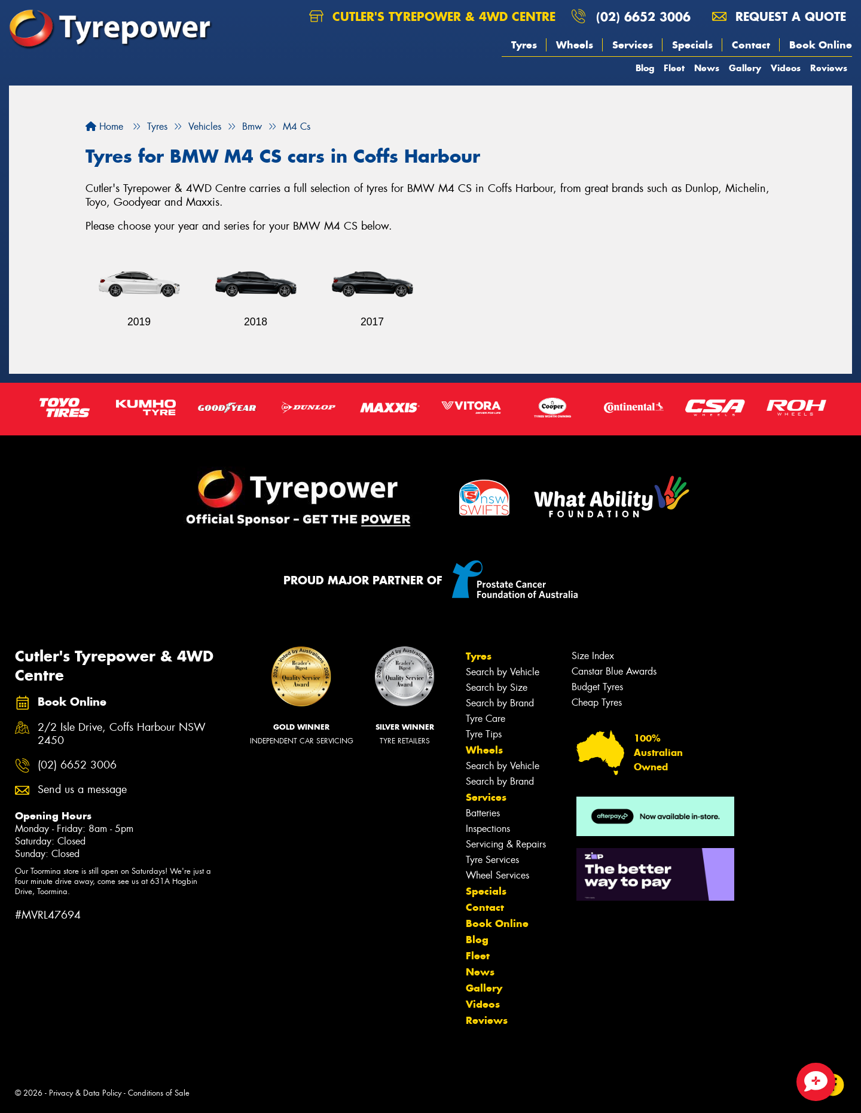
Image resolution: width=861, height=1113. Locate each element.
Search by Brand (500, 703)
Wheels (574, 44)
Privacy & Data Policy (85, 1093)
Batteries (483, 813)
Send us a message (82, 790)
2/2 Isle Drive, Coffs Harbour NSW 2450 (122, 734)
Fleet (674, 68)
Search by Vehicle (502, 672)
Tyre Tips (484, 734)
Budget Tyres (597, 687)
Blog (645, 68)
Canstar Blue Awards (614, 671)
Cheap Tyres (597, 702)
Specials (692, 44)
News (706, 68)
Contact (751, 44)
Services (632, 44)
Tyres (524, 44)
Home (104, 126)
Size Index (593, 655)
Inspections (488, 828)
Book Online (820, 44)
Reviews (828, 68)
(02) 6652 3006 (643, 16)
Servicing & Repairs (506, 844)
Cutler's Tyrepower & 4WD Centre (432, 16)
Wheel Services (497, 875)
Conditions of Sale (159, 1093)
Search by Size (496, 687)
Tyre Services (492, 859)
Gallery (745, 68)
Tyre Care (485, 718)
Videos (786, 68)
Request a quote (779, 16)
